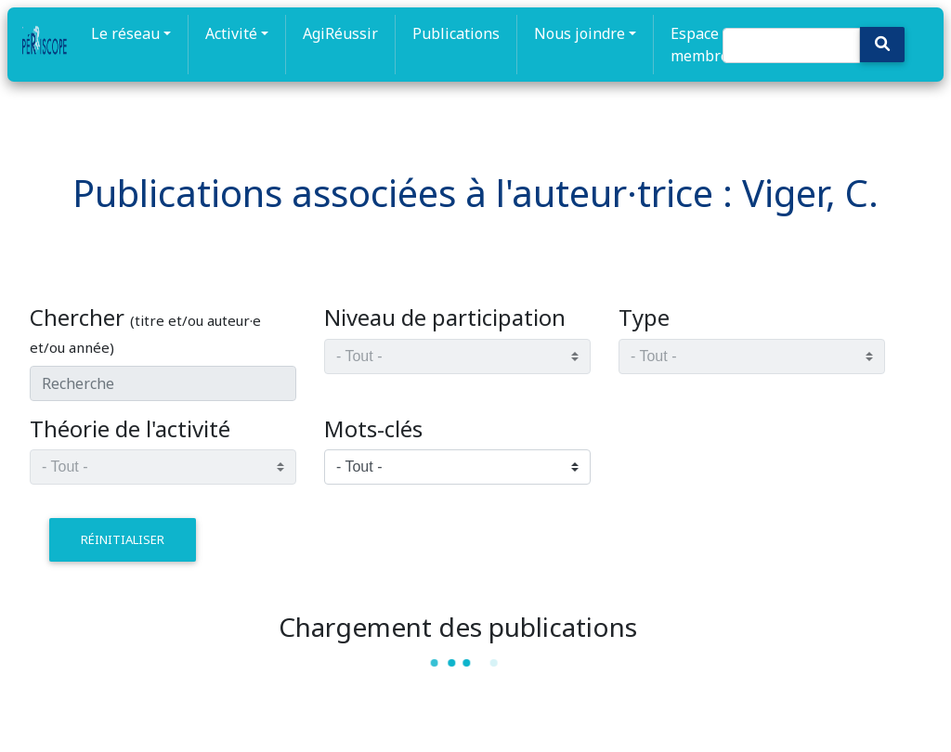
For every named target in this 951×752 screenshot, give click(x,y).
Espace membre (700, 44)
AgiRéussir (340, 33)
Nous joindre (579, 33)
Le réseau (125, 33)
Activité (231, 33)
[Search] (791, 45)
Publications (456, 33)
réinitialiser (122, 539)
